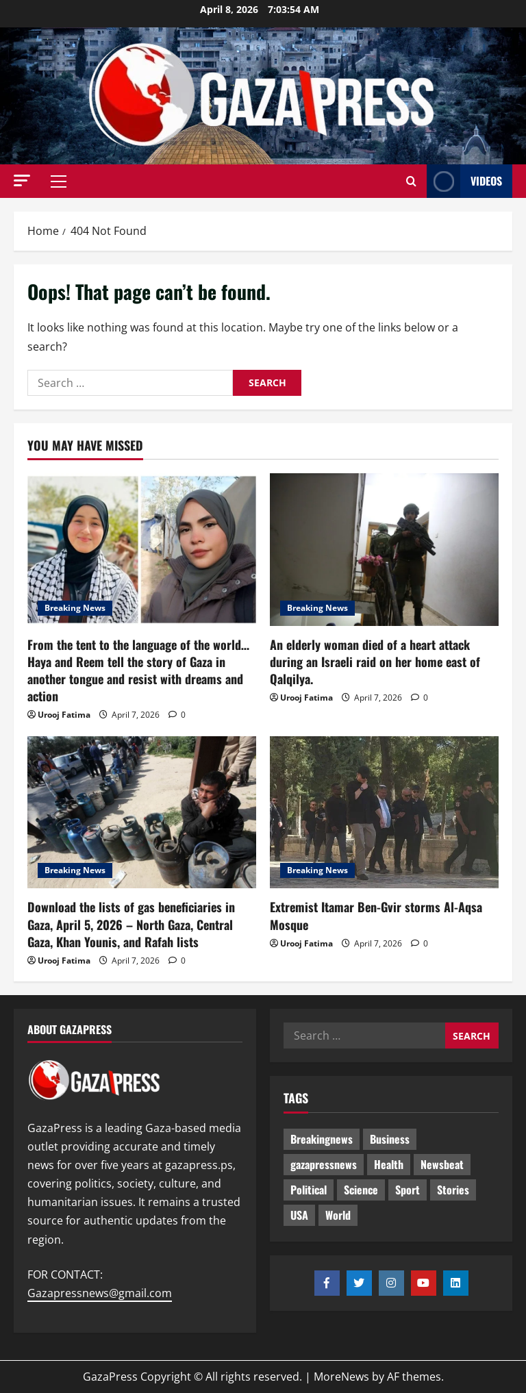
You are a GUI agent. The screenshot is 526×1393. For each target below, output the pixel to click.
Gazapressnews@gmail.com (99, 1293)
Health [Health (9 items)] (388, 1164)
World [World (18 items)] (338, 1215)
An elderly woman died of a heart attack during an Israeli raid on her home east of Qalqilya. (375, 662)
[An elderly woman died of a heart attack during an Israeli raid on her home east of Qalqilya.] (384, 549)
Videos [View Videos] (464, 181)
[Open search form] (411, 181)
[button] (22, 180)
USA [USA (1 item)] (299, 1215)
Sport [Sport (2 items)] (407, 1189)
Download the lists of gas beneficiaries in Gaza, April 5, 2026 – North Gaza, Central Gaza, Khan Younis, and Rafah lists (131, 924)
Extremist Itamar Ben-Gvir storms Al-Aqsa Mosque (376, 915)
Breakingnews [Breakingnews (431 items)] (321, 1139)
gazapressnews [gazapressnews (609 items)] (323, 1164)
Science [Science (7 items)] (361, 1189)
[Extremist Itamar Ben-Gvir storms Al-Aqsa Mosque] (384, 812)
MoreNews (341, 1376)
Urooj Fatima (64, 714)
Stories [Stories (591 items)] (453, 1189)
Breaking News (75, 608)
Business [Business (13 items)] (390, 1139)
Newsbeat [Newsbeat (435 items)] (442, 1164)
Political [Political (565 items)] (308, 1189)
